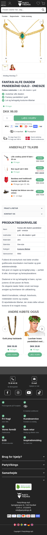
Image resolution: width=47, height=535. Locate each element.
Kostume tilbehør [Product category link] (23, 249)
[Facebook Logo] (8, 392)
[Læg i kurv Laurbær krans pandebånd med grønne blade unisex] (35, 354)
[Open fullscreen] (23, 41)
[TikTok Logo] (39, 392)
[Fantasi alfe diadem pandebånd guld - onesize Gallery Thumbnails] (9, 67)
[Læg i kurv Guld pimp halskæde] (12, 354)
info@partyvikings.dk (23, 510)
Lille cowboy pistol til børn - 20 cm (22, 158)
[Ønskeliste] (38, 3)
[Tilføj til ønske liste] (41, 22)
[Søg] (43, 9)
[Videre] (41, 58)
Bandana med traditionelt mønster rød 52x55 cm (21, 180)
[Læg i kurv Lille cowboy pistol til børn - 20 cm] (40, 158)
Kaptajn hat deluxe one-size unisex (22, 191)
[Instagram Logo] (18, 392)
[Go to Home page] (24, 3)
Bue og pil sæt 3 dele (19, 169)
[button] (23, 457)
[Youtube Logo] (29, 392)
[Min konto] (9, 3)
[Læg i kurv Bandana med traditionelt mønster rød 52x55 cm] (40, 179)
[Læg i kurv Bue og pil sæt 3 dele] (40, 167)
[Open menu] (3, 3)
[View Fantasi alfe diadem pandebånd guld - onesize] (5, 67)
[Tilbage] (6, 58)
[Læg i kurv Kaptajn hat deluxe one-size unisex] (40, 191)
